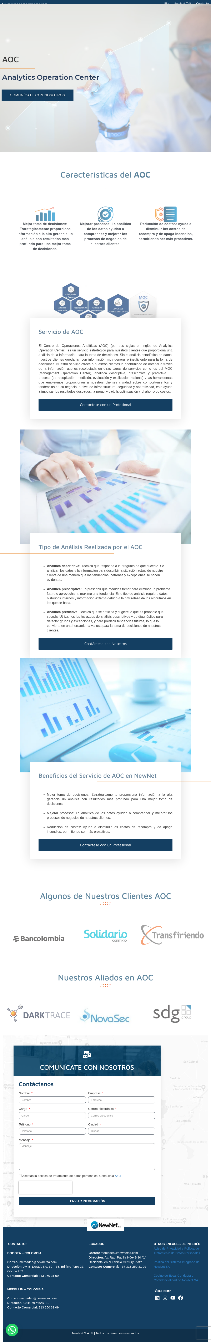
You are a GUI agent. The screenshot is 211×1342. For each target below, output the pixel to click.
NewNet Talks (183, 3)
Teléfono (25, 1124)
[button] (12, 1330)
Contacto (202, 3)
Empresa (94, 1093)
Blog (167, 3)
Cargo (23, 1108)
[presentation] (45, 1187)
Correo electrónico (101, 1108)
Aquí (118, 1176)
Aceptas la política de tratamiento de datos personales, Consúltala (71, 1176)
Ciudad (93, 1124)
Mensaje (25, 1140)
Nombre (25, 1093)
